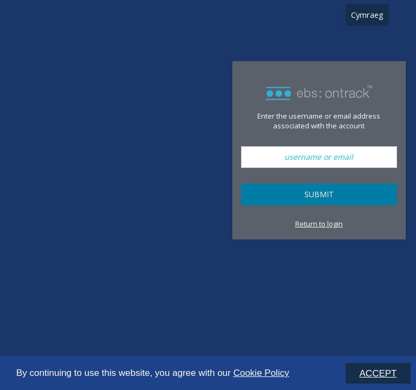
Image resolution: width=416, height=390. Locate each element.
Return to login (319, 224)
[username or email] (319, 157)
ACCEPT (378, 373)
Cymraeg (367, 14)
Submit (319, 194)
